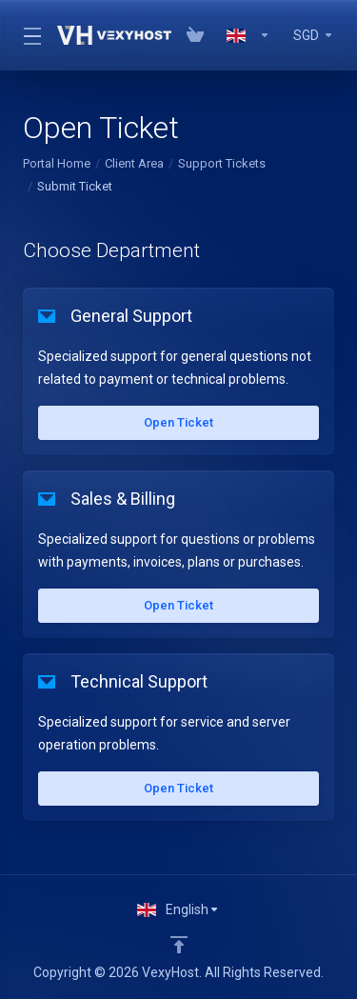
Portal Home (56, 163)
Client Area (134, 163)
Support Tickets (222, 163)
